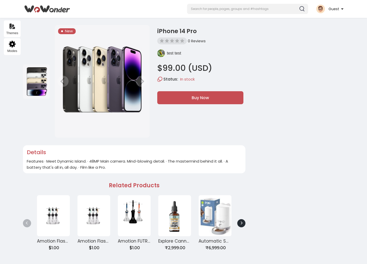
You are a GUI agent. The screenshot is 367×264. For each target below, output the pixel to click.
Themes (12, 29)
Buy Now (200, 98)
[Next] (241, 223)
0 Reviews (197, 41)
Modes (12, 47)
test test (174, 53)
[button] (247, 9)
